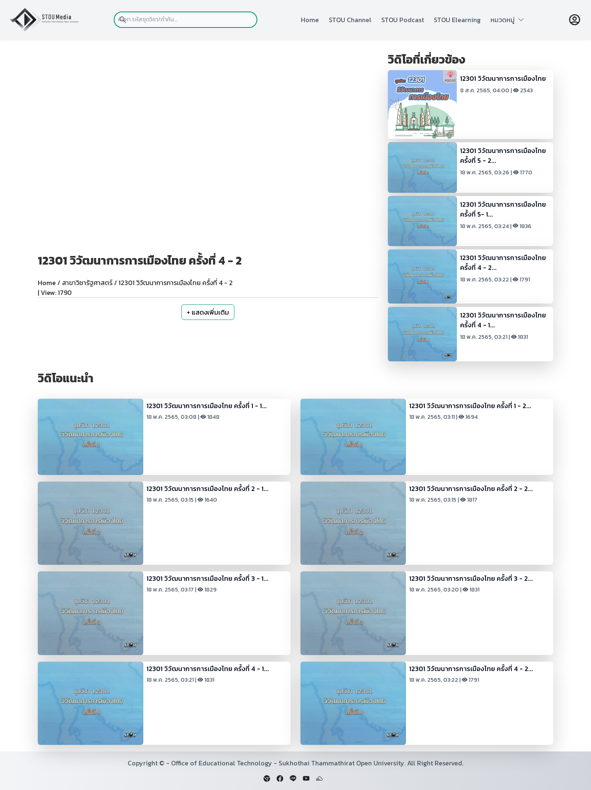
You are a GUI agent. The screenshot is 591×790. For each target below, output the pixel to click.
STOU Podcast (402, 20)
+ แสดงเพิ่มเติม (208, 312)
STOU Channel (350, 20)
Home (310, 20)
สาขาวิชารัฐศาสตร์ (87, 283)
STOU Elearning (457, 20)
